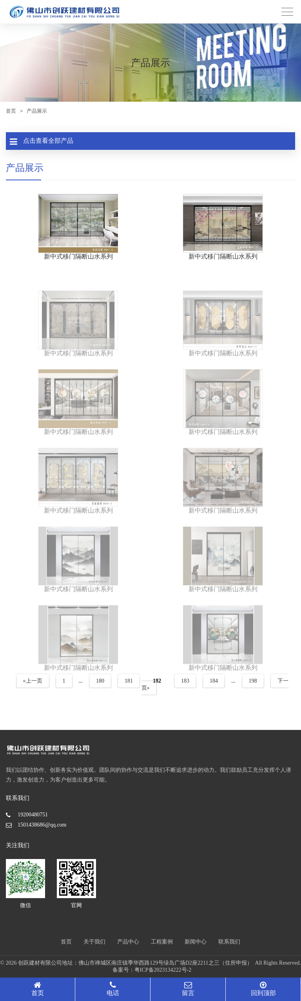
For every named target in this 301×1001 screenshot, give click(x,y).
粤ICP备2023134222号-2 (162, 970)
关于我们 (94, 942)
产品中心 (128, 942)
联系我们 (229, 942)
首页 (11, 111)
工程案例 (162, 942)
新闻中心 (196, 942)
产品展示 (37, 111)
